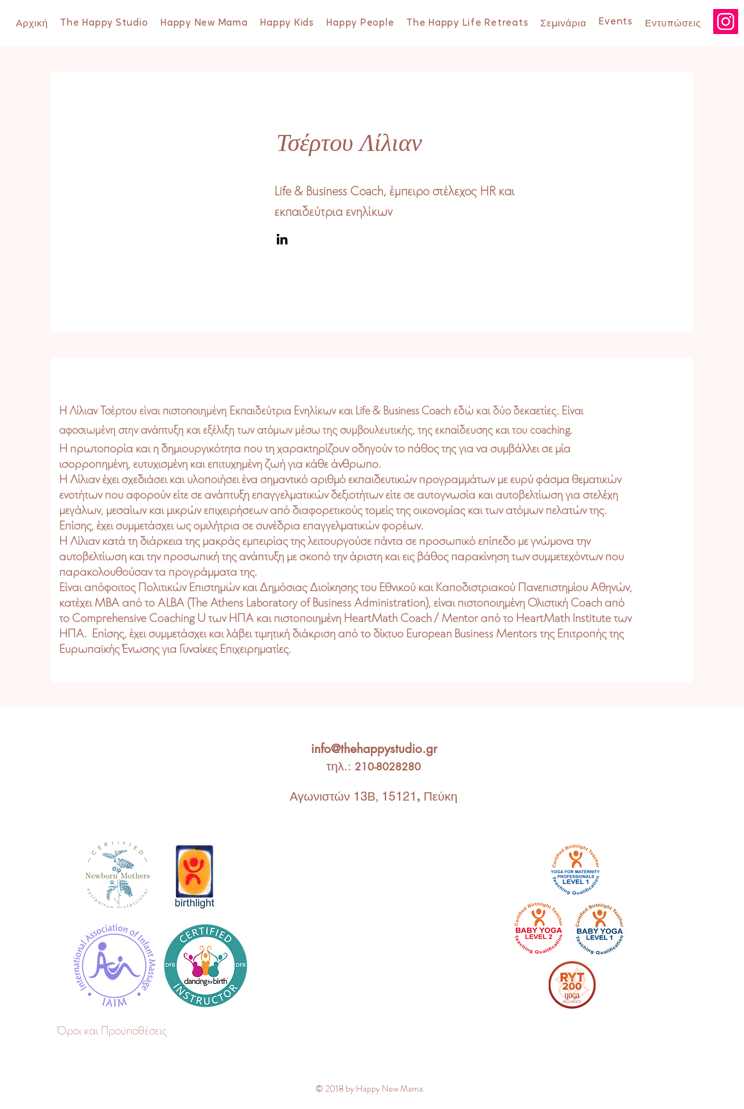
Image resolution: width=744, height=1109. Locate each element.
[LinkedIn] (282, 239)
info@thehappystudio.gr (374, 749)
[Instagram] (725, 21)
